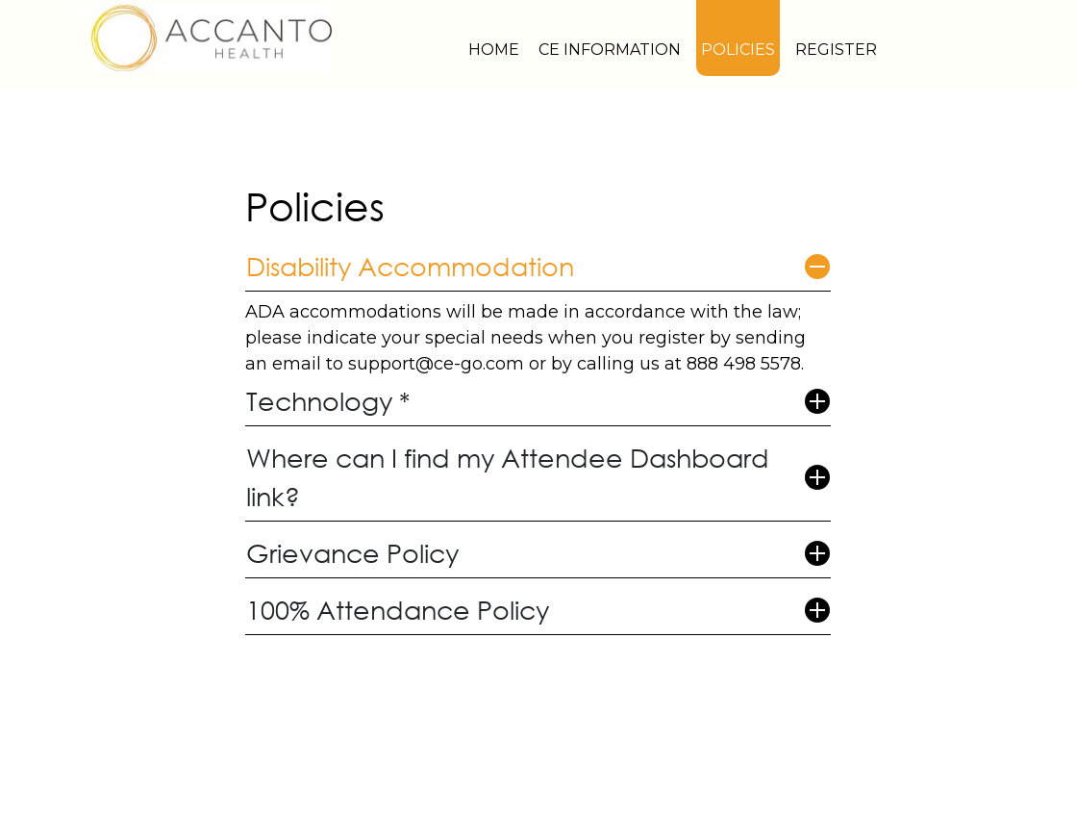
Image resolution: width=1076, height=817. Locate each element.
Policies (738, 49)
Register (836, 49)
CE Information (609, 49)
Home (493, 49)
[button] (538, 267)
